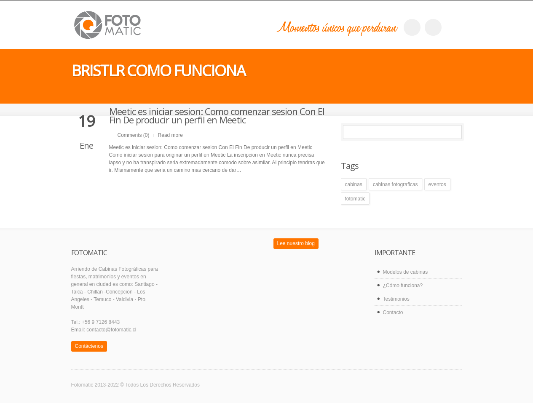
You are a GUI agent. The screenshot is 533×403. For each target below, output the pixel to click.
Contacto (393, 312)
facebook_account (412, 27)
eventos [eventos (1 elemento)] (437, 184)
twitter (433, 27)
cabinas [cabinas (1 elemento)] (353, 184)
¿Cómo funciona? (403, 285)
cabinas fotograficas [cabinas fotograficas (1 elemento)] (395, 184)
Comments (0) (134, 135)
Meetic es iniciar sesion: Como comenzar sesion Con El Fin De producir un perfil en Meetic (216, 115)
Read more (170, 135)
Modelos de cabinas (405, 272)
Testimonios (396, 299)
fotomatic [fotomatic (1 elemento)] (355, 199)
